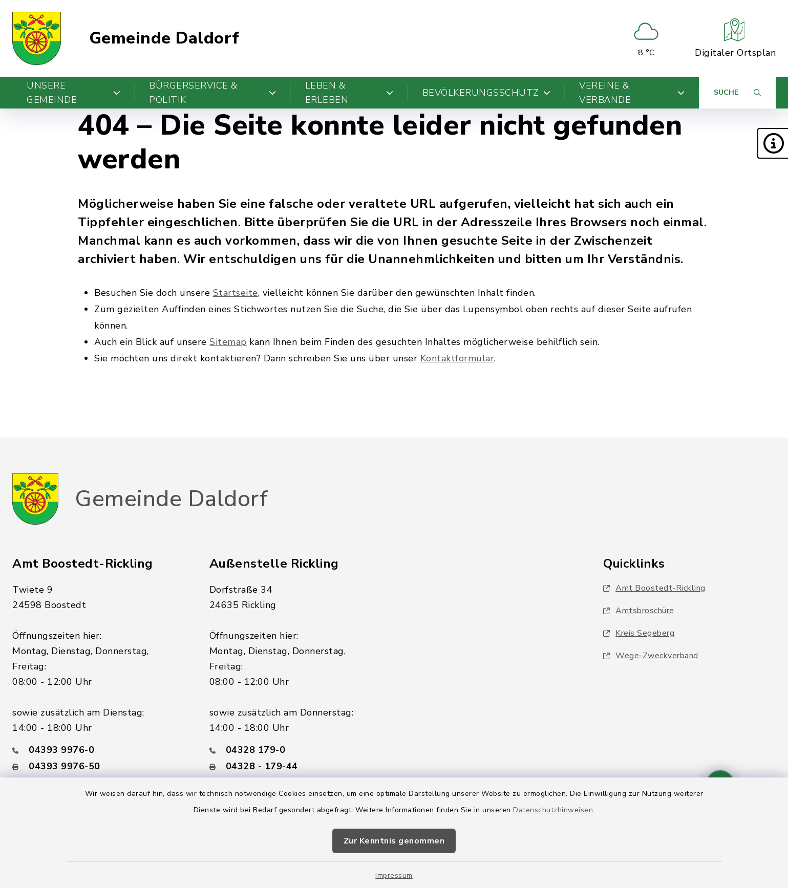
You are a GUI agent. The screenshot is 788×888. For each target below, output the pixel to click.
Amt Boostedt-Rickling (654, 588)
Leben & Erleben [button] (349, 92)
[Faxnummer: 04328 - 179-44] (295, 766)
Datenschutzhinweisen (553, 810)
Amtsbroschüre (638, 610)
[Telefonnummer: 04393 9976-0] (98, 750)
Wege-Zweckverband (650, 655)
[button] (772, 143)
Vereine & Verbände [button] (632, 92)
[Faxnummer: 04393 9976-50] (98, 766)
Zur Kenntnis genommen (394, 841)
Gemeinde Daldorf (164, 38)
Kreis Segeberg (638, 633)
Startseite (235, 293)
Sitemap (228, 342)
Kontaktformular (457, 358)
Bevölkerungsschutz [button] (486, 92)
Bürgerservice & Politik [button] (212, 92)
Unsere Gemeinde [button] (73, 92)
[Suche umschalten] (737, 93)
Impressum (394, 875)
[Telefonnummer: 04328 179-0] (295, 750)
